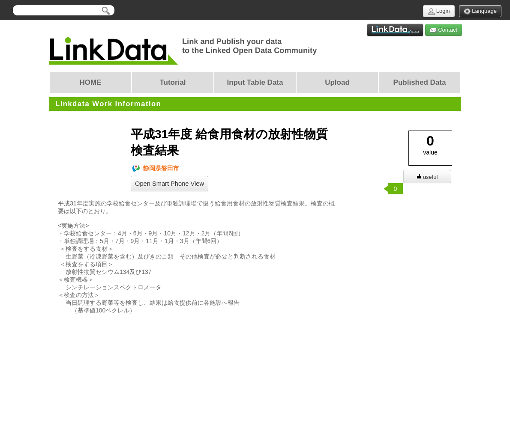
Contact (443, 30)
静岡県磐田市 (155, 168)
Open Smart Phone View (169, 183)
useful (427, 177)
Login (439, 11)
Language (480, 11)
